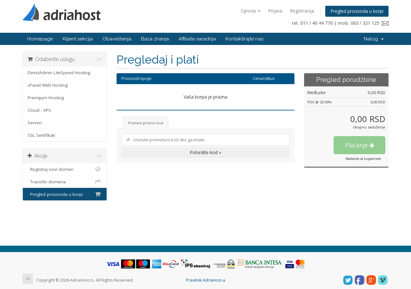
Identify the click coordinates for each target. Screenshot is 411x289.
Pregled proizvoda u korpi (356, 11)
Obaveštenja (116, 39)
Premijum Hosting (46, 98)
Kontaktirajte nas (244, 39)
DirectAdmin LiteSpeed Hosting (59, 72)
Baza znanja (155, 39)
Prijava (275, 11)
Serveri (35, 123)
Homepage (40, 39)
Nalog (374, 39)
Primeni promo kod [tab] (145, 122)
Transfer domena (65, 182)
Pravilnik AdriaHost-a (205, 280)
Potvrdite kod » (205, 152)
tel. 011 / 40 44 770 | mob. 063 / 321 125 (340, 23)
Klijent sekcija (78, 39)
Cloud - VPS (39, 110)
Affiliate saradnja (197, 39)
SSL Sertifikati (41, 135)
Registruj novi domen (65, 169)
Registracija (302, 11)
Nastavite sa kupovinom (363, 158)
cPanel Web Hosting (48, 85)
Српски (250, 11)
